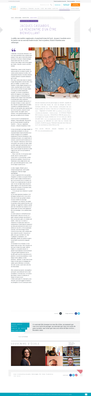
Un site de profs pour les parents (14, 1)
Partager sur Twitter (79, 313)
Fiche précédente (1, 30)
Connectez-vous (57, 4)
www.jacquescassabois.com (45, 130)
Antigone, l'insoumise (43, 114)
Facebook (70, 375)
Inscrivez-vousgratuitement (66, 5)
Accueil (14, 374)
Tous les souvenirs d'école (72, 343)
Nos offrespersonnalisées (75, 5)
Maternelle (24, 8)
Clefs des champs (64, 8)
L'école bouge (75, 8)
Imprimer (60, 313)
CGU (40, 374)
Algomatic (18, 375)
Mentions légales (35, 374)
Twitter (73, 375)
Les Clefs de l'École (13, 7)
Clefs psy (55, 8)
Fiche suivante (89, 30)
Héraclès (48, 122)
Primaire (31, 8)
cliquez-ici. (70, 394)
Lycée (42, 8)
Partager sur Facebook (76, 313)
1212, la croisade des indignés (52, 118)
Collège (37, 8)
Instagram (76, 375)
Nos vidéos (48, 8)
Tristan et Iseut (54, 112)
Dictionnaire (78, 1)
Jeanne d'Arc (67, 114)
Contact (43, 374)
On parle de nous (49, 374)
